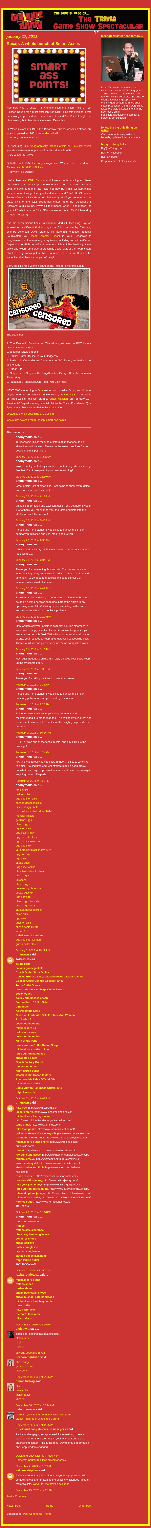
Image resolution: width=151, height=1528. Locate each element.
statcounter (22, 1338)
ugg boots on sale (26, 798)
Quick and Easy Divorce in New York (41, 1429)
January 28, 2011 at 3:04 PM (33, 559)
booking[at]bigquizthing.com (117, 114)
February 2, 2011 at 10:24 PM (33, 732)
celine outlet (23, 794)
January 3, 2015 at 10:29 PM (33, 950)
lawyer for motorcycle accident (51, 1483)
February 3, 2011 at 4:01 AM (32, 752)
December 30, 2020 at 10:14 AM (35, 1405)
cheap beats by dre (27, 926)
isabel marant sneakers (29, 935)
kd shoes (21, 879)
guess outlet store (26, 944)
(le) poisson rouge (26, 419)
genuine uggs (24, 819)
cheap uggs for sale (27, 901)
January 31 (70, 394)
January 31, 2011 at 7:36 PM (33, 669)
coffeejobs (22, 1390)
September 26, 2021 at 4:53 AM (34, 1425)
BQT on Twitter (109, 156)
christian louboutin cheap (30, 871)
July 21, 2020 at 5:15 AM (30, 1352)
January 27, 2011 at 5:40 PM (33, 520)
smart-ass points (56, 419)
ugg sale (21, 858)
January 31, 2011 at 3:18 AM (33, 649)
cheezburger (23, 1362)
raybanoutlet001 (27, 1274)
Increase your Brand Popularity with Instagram (43, 1414)
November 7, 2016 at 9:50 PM (33, 1324)
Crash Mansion (58, 398)
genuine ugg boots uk (28, 888)
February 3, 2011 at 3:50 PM (32, 780)
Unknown (22, 954)
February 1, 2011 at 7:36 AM (32, 684)
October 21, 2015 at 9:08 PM (33, 1098)
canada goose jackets (29, 802)
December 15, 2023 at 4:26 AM (34, 1490)
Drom (41, 390)
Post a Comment (17, 1496)
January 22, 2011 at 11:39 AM (33, 476)
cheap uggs (23, 824)
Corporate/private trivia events (118, 161)
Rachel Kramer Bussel (45, 235)
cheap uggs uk (24, 892)
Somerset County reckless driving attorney (41, 1459)
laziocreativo (23, 1394)
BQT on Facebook (111, 152)
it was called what (46, 133)
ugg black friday (25, 832)
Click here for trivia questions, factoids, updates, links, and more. (121, 136)
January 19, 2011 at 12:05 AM (33, 456)
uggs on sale (23, 828)
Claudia (40, 180)
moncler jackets (25, 815)
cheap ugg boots (26, 905)
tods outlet (22, 789)
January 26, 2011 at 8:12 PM (33, 496)
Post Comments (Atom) (37, 1513)
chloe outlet (22, 914)
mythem (20, 1346)
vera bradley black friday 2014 (33, 849)
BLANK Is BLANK (32, 167)
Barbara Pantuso (27, 1357)
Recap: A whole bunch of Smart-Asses (43, 43)
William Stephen (27, 1470)
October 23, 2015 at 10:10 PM (33, 1212)
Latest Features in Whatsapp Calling (37, 1418)
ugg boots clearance (28, 841)
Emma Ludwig (25, 1381)
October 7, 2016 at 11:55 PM (33, 1270)
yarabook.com (24, 1366)
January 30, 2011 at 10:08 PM (33, 616)
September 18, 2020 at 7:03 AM (34, 1377)
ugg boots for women (28, 939)
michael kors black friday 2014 (34, 811)
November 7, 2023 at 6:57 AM (33, 1466)
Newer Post (13, 1505)
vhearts (20, 1398)
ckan (18, 1386)
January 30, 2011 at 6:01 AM (33, 588)
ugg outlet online (25, 867)
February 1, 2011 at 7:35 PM (32, 704)
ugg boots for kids (26, 837)
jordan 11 (21, 931)
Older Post (85, 1505)
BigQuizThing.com (112, 148)
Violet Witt (22, 1328)
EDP (31, 180)
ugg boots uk (23, 845)
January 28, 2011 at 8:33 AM (33, 540)
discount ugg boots (27, 807)
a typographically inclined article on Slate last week (59, 145)
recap (41, 419)
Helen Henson (25, 1409)
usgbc (19, 1342)
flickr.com (21, 1370)
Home (49, 1505)
